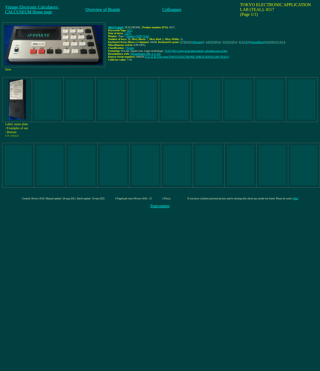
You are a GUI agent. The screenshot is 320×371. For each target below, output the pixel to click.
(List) (146, 36)
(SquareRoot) (257, 42)
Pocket (130, 47)
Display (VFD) (134, 36)
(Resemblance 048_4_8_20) (145, 53)
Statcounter (160, 206)
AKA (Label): (116, 27)
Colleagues (171, 9)
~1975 (127, 33)
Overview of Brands (102, 9)
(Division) (197, 42)
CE (246, 42)
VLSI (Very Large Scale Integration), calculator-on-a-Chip (195, 50)
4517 (130, 30)
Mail (295, 198)
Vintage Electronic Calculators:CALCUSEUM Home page (32, 9)
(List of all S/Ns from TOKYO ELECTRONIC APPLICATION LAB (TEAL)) (187, 56)
